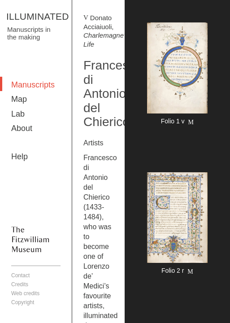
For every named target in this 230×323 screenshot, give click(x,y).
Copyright (22, 302)
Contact (20, 275)
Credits (19, 284)
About (21, 128)
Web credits (25, 293)
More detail (177, 75)
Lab (18, 113)
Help (19, 156)
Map (19, 99)
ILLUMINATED (37, 16)
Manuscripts (33, 84)
